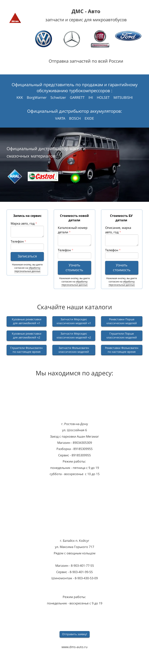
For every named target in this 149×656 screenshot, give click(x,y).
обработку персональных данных (27, 269)
